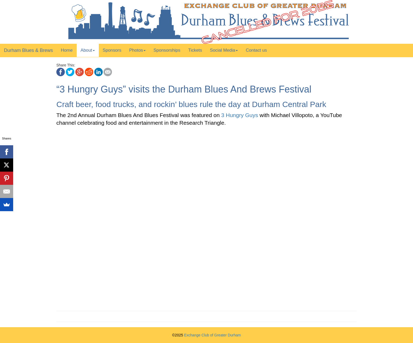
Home (67, 50)
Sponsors (112, 50)
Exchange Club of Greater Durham (212, 335)
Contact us (256, 50)
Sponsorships (167, 50)
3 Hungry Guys (239, 115)
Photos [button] (137, 50)
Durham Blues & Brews (28, 50)
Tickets (195, 50)
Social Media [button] (224, 50)
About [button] (88, 50)
